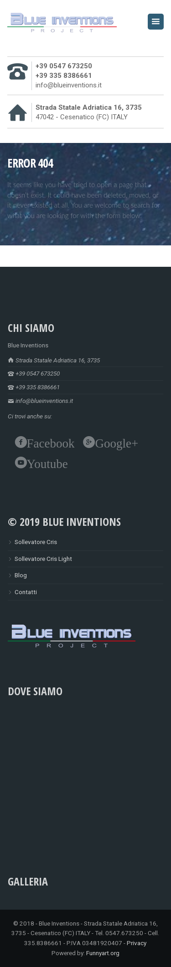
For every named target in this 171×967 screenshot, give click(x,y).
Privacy (136, 943)
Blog (21, 575)
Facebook (51, 442)
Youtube (47, 463)
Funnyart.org (102, 953)
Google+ (117, 442)
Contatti (26, 591)
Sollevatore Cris (36, 541)
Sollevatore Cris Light (43, 558)
